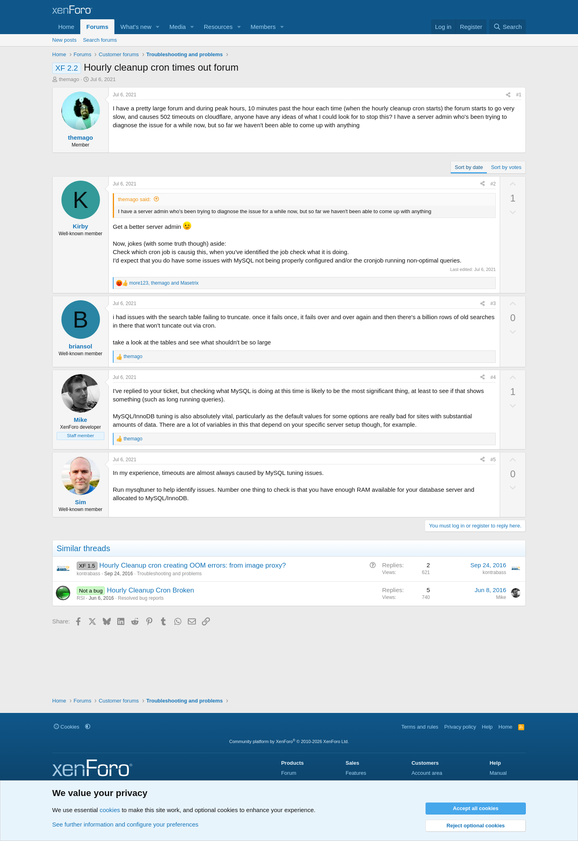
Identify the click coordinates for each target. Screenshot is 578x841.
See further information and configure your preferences (125, 824)
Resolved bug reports (141, 598)
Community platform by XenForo (289, 741)
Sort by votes (506, 167)
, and (164, 283)
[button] (157, 26)
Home (66, 26)
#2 (493, 184)
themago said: (134, 199)
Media (177, 26)
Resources (218, 26)
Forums (97, 26)
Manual (498, 773)
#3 (493, 303)
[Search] (507, 26)
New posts (64, 40)
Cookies (66, 727)
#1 (518, 95)
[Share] (508, 95)
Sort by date (469, 167)
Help (487, 727)
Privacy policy (460, 727)
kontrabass (88, 573)
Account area (426, 773)
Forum (288, 773)
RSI (81, 598)
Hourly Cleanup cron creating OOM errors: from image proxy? (192, 565)
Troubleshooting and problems (169, 573)
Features (356, 773)
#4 (493, 377)
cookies (110, 809)
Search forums (100, 40)
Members (263, 26)
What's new (135, 26)
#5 (493, 459)
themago (69, 79)
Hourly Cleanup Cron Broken (150, 590)
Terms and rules (419, 727)
